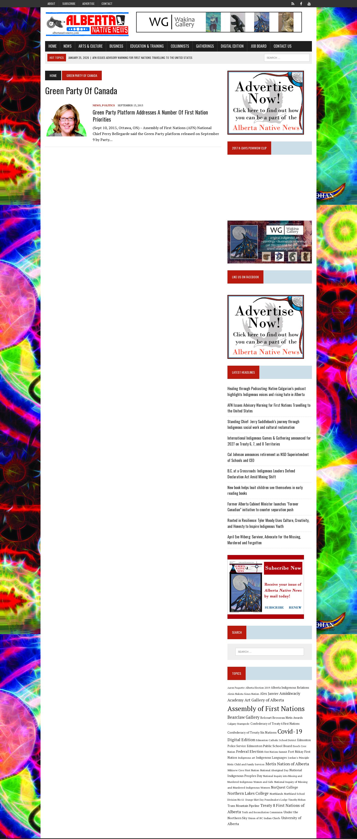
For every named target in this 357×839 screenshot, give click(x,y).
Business (115, 46)
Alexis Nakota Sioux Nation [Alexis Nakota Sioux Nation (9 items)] (243, 694)
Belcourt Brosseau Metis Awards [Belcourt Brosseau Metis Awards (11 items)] (281, 718)
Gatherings (204, 46)
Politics (107, 105)
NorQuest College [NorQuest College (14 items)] (284, 788)
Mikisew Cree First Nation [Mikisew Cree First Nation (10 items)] (243, 771)
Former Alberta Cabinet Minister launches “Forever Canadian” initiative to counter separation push (263, 507)
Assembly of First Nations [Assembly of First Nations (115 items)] (266, 709)
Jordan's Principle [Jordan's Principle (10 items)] (298, 758)
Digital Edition (231, 46)
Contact (107, 3)
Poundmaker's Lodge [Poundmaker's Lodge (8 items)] (276, 800)
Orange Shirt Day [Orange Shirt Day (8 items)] (254, 800)
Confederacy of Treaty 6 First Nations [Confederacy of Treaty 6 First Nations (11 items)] (275, 725)
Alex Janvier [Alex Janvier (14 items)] (269, 694)
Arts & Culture (90, 46)
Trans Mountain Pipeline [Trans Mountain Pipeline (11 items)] (244, 807)
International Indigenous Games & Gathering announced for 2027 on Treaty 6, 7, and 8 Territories (269, 441)
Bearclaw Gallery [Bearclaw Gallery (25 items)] (244, 718)
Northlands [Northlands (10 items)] (276, 794)
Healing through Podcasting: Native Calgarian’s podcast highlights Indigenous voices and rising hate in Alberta (267, 392)
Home (52, 46)
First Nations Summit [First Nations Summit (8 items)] (276, 752)
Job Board (258, 46)
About (51, 3)
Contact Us (282, 46)
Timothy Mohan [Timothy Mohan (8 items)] (297, 800)
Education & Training (146, 46)
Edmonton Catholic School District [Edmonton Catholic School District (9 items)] (276, 741)
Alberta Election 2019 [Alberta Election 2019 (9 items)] (258, 688)
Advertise (88, 3)
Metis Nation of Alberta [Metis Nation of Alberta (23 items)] (287, 764)
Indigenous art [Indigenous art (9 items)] (246, 758)
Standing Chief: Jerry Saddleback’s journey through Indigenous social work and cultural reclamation (264, 425)
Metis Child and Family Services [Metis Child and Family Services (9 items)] (246, 765)
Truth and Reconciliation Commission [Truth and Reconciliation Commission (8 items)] (262, 813)
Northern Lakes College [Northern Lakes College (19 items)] (248, 794)
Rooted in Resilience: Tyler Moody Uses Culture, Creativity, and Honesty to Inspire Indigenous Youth (268, 524)
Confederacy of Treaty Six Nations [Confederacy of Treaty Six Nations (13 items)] (252, 733)
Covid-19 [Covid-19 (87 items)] (290, 732)
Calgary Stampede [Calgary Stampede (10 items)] (239, 724)
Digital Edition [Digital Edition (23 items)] (241, 740)
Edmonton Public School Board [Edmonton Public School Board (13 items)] (269, 746)
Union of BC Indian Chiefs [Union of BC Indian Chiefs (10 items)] (264, 819)
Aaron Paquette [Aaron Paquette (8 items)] (236, 688)
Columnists (179, 46)
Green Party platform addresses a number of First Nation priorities (149, 115)
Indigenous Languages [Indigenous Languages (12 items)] (271, 758)
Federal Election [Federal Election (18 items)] (250, 752)
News (67, 46)
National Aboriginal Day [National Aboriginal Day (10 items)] (274, 771)
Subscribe (68, 3)
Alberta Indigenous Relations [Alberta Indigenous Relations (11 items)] (290, 688)
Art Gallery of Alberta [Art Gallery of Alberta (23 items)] (264, 701)
